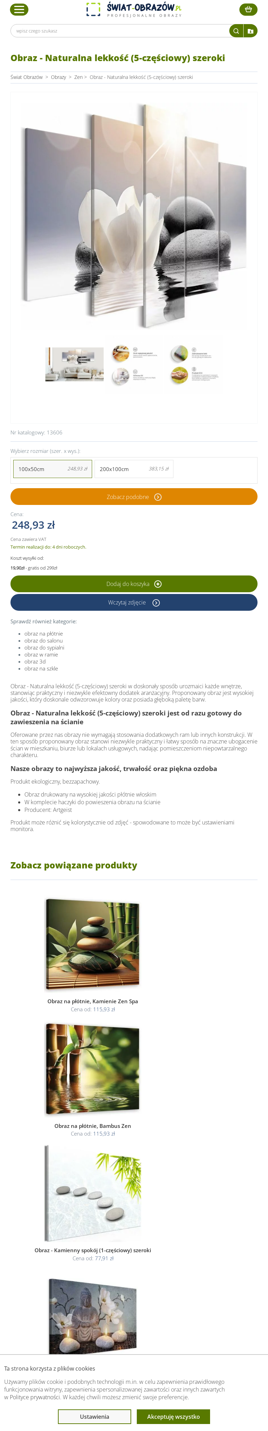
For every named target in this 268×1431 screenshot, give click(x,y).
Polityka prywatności (130, 1264)
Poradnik (195, 1255)
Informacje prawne (130, 1242)
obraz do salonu (43, 640)
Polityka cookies (125, 1272)
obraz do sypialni (44, 647)
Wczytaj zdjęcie (127, 602)
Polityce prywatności (35, 1397)
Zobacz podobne (128, 496)
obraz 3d (35, 661)
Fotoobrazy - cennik (207, 1264)
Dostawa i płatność (60, 1272)
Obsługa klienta (57, 1242)
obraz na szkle (41, 668)
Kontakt (47, 1289)
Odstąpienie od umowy (133, 1280)
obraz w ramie (41, 654)
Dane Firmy (51, 1255)
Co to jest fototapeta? (209, 1272)
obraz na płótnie (43, 633)
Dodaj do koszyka (134, 584)
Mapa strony (199, 1280)
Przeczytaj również (207, 1242)
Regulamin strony (127, 1255)
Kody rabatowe (55, 1280)
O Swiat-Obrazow (58, 1264)
